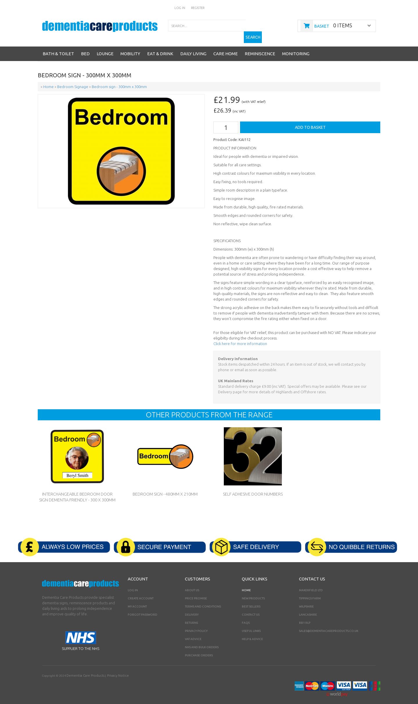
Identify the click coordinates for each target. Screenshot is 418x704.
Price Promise (196, 592)
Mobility (130, 48)
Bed (85, 48)
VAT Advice (193, 633)
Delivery (192, 608)
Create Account (141, 592)
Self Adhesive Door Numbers (253, 488)
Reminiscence (260, 48)
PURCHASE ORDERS (199, 649)
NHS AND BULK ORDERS (202, 641)
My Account (137, 600)
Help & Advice (252, 633)
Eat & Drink (160, 48)
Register (198, 7)
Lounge (105, 48)
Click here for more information (240, 337)
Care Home (225, 48)
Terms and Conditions (203, 600)
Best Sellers (251, 600)
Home (246, 584)
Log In (180, 7)
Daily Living (193, 48)
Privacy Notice (109, 669)
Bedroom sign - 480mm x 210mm (165, 488)
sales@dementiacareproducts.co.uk (328, 624)
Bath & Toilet (58, 48)
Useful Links (251, 624)
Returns (191, 616)
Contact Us (251, 608)
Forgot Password (142, 608)
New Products (253, 592)
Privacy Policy (196, 624)
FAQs (246, 616)
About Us (192, 584)
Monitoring (295, 48)
